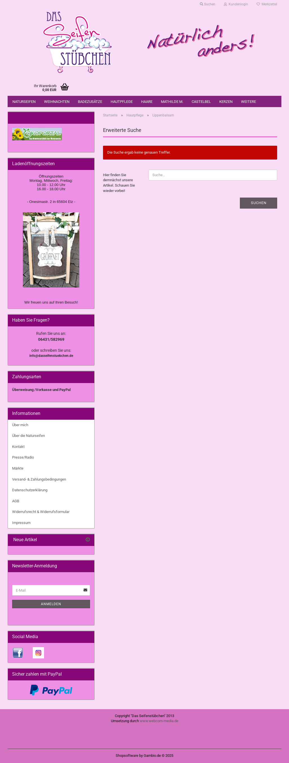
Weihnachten (56, 101)
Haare (146, 101)
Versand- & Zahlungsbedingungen (39, 479)
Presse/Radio (23, 457)
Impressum (21, 523)
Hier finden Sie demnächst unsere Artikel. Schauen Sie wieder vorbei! (119, 183)
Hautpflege (122, 101)
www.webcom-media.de (159, 721)
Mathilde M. (172, 101)
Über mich (20, 425)
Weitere (248, 101)
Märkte (17, 468)
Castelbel (201, 101)
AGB (15, 501)
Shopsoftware (127, 755)
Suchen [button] (207, 4)
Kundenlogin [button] (236, 4)
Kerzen (226, 101)
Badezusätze (90, 101)
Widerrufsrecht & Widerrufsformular (40, 512)
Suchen (258, 203)
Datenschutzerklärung (29, 490)
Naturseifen (24, 101)
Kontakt (18, 446)
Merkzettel (267, 4)
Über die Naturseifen (28, 436)
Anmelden (51, 604)
